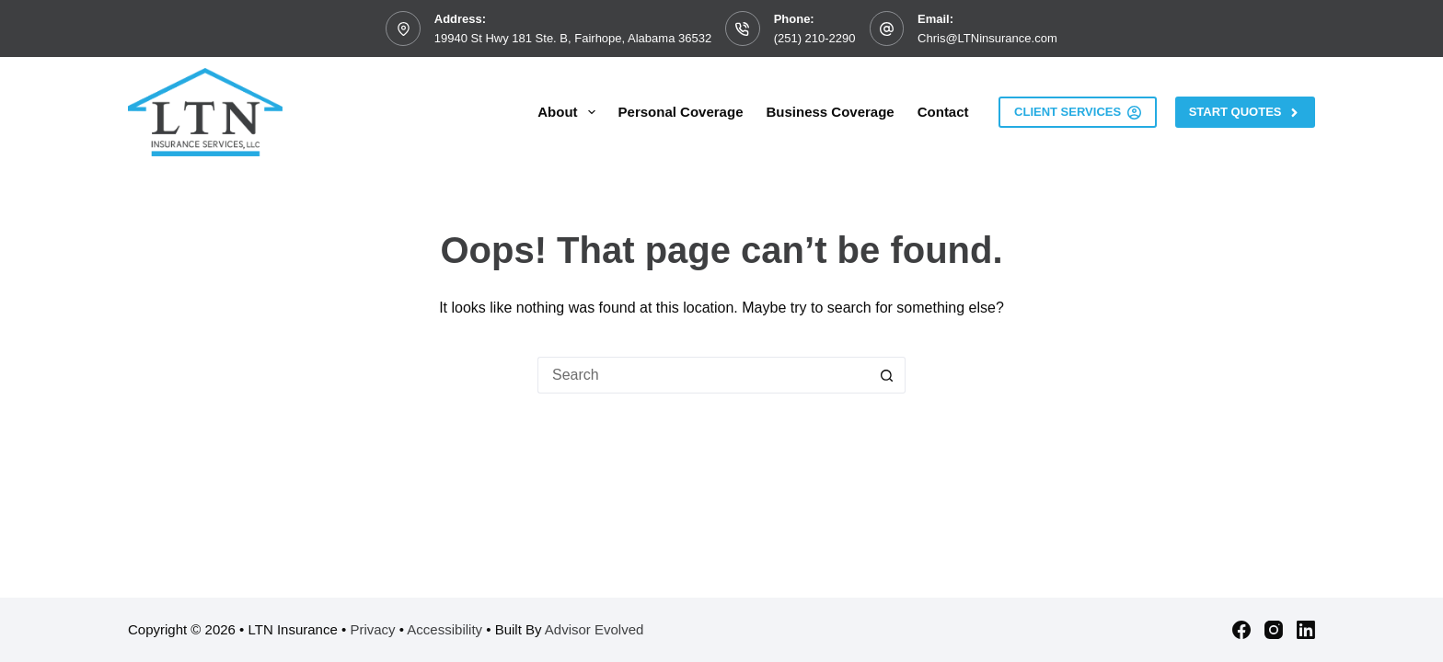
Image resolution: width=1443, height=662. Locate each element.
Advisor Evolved (594, 629)
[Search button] (887, 375)
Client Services (1077, 112)
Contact (943, 112)
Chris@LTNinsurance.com (987, 38)
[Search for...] (703, 375)
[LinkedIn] (1306, 630)
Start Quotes (1245, 112)
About (569, 112)
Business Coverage (830, 112)
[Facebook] (1241, 630)
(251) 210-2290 (815, 38)
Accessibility (444, 629)
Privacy (372, 629)
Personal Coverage (681, 112)
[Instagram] (1273, 630)
